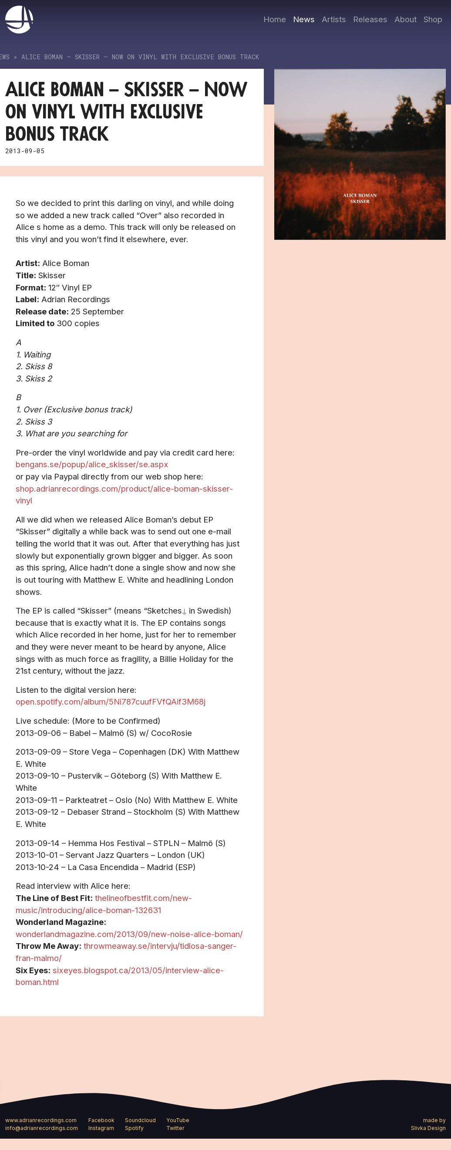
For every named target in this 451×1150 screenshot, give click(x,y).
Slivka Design (428, 1128)
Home (274, 19)
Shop (433, 19)
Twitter (175, 1128)
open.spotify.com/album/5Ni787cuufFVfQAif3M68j (110, 701)
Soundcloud (140, 1120)
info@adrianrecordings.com (41, 1128)
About (405, 19)
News (304, 19)
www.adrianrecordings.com (41, 1120)
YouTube (177, 1120)
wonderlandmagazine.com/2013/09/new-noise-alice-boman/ (129, 934)
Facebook (101, 1120)
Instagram (101, 1128)
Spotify (134, 1128)
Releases (370, 19)
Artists (334, 19)
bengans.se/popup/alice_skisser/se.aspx (92, 464)
